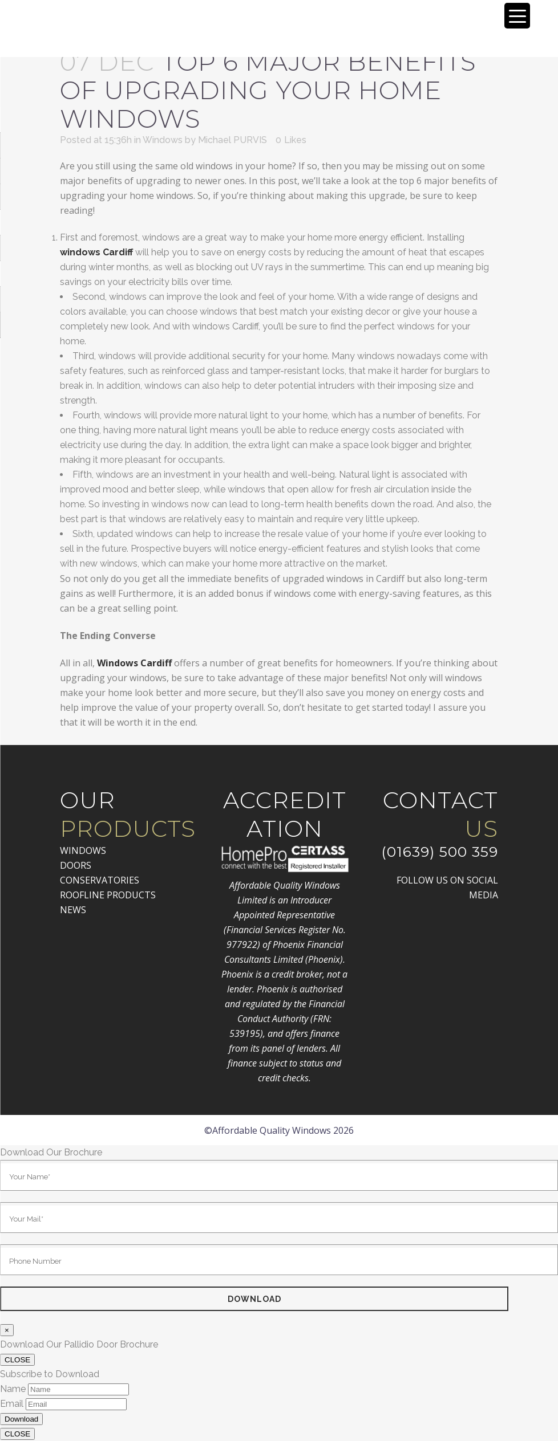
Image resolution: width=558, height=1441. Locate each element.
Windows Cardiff (134, 663)
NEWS (73, 909)
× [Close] (7, 1330)
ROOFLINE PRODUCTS (108, 895)
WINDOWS (83, 850)
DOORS (75, 865)
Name (13, 1388)
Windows (163, 140)
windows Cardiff (96, 252)
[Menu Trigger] (517, 16)
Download (21, 1419)
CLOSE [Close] (17, 1359)
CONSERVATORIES (99, 880)
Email (11, 1403)
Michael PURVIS (232, 140)
